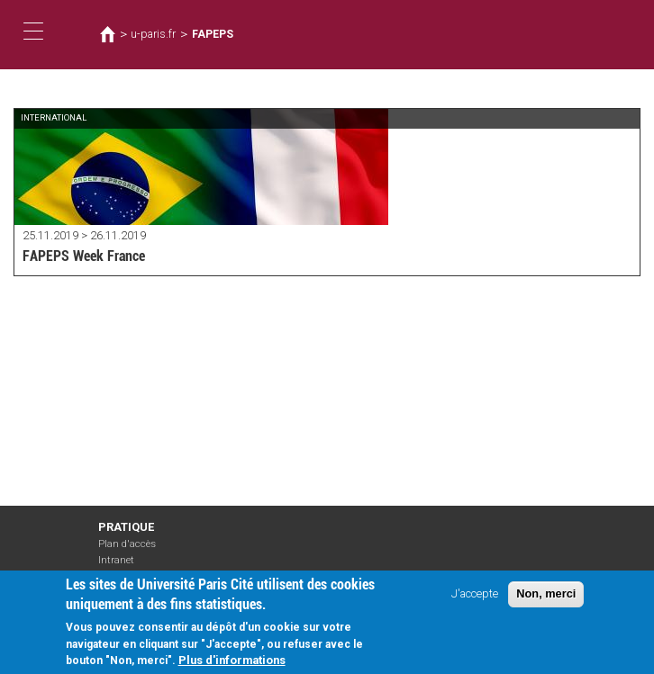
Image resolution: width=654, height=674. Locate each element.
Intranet (116, 560)
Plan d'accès (127, 544)
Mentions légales (136, 576)
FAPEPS (212, 34)
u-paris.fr (153, 34)
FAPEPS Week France (84, 256)
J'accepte (474, 602)
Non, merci (546, 602)
